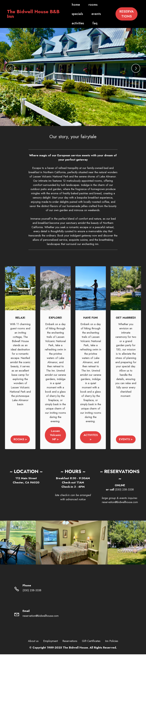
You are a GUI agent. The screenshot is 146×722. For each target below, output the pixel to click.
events (90, 13)
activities (72, 23)
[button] (10, 68)
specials (72, 13)
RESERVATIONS (126, 14)
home (70, 4)
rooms (87, 4)
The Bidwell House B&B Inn (33, 14)
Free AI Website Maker (73, 679)
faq (89, 23)
